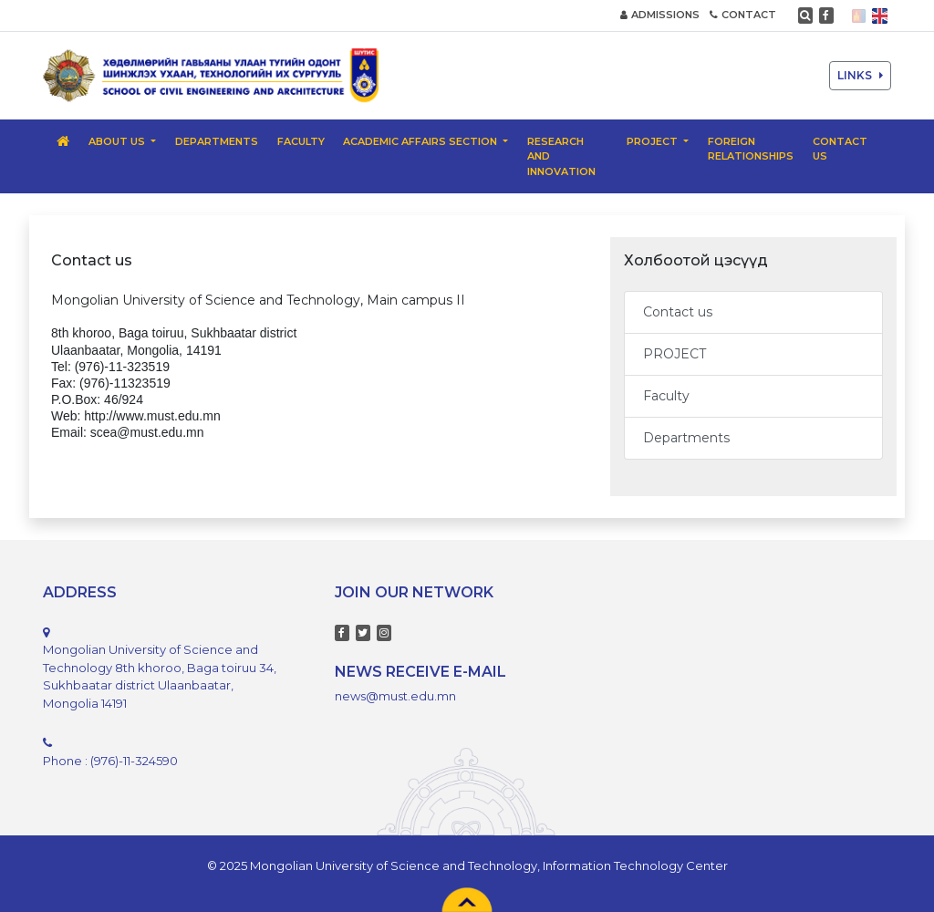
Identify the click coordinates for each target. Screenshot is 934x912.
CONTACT (743, 14)
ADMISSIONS (660, 14)
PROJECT (674, 354)
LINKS (860, 75)
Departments (216, 141)
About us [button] (118, 141)
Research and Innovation (561, 156)
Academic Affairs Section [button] (421, 141)
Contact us (840, 149)
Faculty (301, 141)
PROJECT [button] (653, 141)
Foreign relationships (751, 149)
